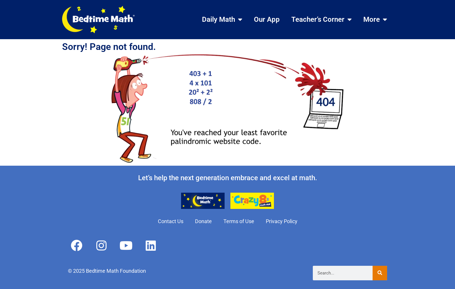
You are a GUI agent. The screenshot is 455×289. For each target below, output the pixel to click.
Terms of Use (238, 221)
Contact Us (170, 221)
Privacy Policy (281, 221)
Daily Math (222, 19)
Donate (203, 221)
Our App (267, 19)
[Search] (380, 273)
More (375, 19)
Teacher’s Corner (321, 19)
